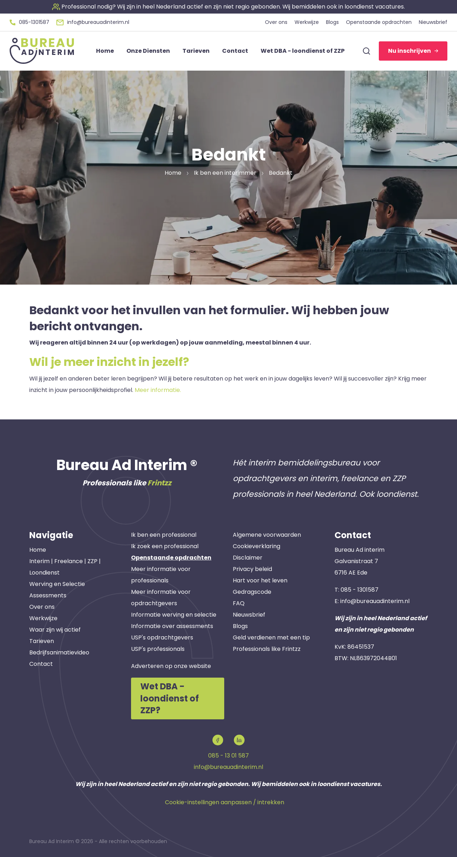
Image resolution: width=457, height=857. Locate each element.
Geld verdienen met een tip (271, 637)
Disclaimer (247, 558)
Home (37, 550)
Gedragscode (252, 592)
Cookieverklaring (256, 546)
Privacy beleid (252, 569)
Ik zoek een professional (165, 546)
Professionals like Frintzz (267, 649)
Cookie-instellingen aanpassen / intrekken (224, 802)
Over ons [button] (276, 22)
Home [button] (105, 51)
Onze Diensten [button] (148, 51)
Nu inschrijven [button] (413, 51)
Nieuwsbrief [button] (433, 22)
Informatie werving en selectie (173, 615)
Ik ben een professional (163, 535)
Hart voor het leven (260, 580)
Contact (41, 664)
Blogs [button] (332, 22)
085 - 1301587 (359, 590)
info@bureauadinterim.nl (375, 601)
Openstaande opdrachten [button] (379, 22)
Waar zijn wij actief (55, 630)
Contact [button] (235, 51)
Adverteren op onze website (171, 666)
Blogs (240, 626)
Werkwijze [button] (307, 22)
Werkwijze (43, 618)
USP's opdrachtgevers (162, 637)
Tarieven (41, 641)
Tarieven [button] (196, 51)
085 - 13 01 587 (228, 755)
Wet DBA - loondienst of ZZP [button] (303, 51)
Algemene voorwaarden (267, 535)
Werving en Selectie (57, 584)
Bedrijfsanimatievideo (59, 652)
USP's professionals (158, 649)
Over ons (42, 607)
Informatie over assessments (172, 626)
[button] (228, 6)
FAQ (239, 603)
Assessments (47, 595)
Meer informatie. (158, 390)
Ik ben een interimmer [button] (225, 173)
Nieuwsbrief (249, 615)
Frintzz (159, 483)
